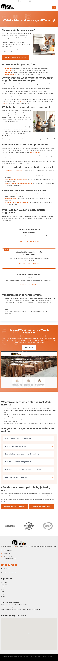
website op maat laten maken (28, 158)
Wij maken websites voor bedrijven (16, 202)
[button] (54, 7)
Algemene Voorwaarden (35, 656)
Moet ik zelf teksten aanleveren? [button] (29, 477)
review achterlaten (11, 572)
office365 (16, 336)
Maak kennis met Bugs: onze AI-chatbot (12, 607)
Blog (2, 593)
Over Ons (3, 591)
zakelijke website (34, 152)
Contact (3, 596)
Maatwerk (8, 70)
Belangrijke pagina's (29, 657)
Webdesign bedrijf (11, 198)
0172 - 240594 (7, 550)
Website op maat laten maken (15, 175)
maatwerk (5, 103)
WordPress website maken (14, 170)
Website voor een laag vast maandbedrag (18, 183)
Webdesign (4, 584)
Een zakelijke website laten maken (16, 179)
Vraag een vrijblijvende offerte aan (15, 57)
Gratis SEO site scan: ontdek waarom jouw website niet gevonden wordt (20, 609)
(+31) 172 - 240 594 (22, 1)
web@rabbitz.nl (33, 1)
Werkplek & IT (5, 587)
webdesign (34, 336)
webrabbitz (42, 336)
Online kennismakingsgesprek (29, 284)
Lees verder (29, 347)
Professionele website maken (14, 194)
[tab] (29, 438)
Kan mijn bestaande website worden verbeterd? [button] (29, 454)
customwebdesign (7, 336)
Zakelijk (7, 72)
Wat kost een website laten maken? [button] (29, 438)
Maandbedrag (9, 74)
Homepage (4, 582)
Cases (2, 589)
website (15, 546)
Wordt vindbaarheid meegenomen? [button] (29, 462)
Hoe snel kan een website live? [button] (29, 446)
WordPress (8, 68)
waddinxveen (25, 336)
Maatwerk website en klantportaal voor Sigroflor (14, 604)
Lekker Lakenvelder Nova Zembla (10, 602)
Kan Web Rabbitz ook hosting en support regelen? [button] (29, 469)
